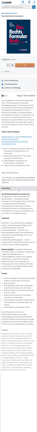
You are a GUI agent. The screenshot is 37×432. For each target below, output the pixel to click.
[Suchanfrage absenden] (33, 7)
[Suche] (17, 7)
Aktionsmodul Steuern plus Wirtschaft (15, 141)
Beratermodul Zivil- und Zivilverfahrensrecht (17, 137)
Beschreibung (18, 188)
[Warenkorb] (23, 2)
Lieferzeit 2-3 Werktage (12, 88)
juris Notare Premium (9, 144)
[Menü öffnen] (34, 2)
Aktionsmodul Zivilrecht (10, 139)
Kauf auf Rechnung (11, 81)
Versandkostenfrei (11, 84)
